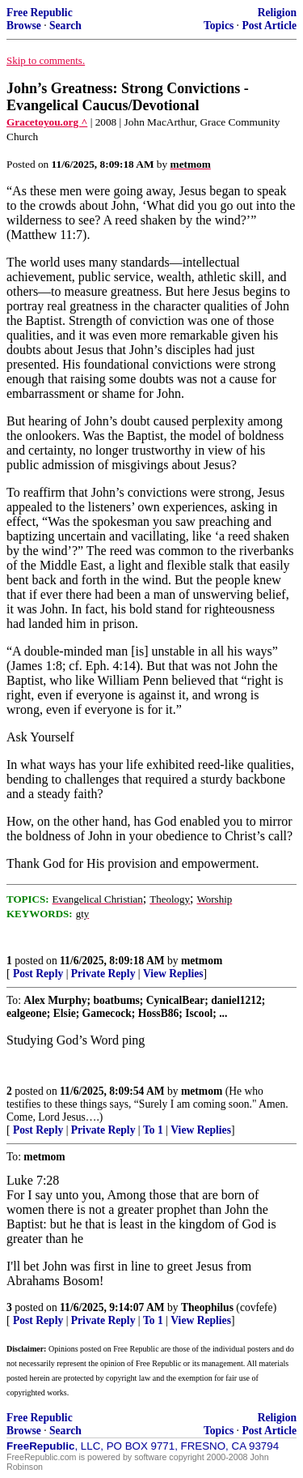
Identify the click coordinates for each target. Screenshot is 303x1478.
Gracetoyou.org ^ (46, 122)
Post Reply (38, 974)
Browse (23, 25)
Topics (219, 25)
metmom (201, 961)
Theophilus (207, 1307)
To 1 (153, 1130)
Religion (277, 12)
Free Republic (39, 12)
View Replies (173, 974)
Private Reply (103, 974)
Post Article (269, 25)
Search (65, 25)
